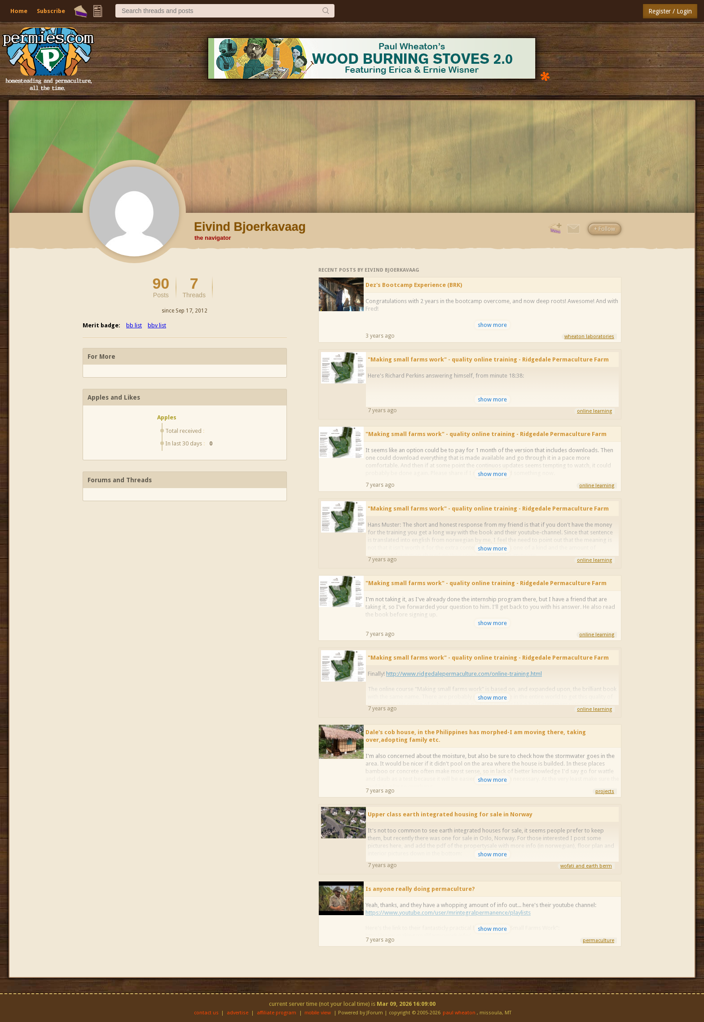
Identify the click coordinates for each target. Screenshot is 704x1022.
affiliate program (276, 1013)
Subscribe (51, 11)
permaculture (598, 940)
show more (492, 325)
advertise (237, 1013)
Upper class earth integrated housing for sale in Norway (450, 814)
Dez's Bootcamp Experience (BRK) (413, 285)
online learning (594, 411)
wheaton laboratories (589, 336)
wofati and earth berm (586, 866)
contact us (206, 1013)
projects (604, 791)
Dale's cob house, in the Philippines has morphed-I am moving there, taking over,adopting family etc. (475, 736)
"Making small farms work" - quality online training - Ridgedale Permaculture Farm (488, 359)
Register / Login (670, 11)
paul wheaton (459, 1013)
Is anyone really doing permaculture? (420, 888)
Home (18, 11)
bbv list (157, 325)
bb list (134, 325)
